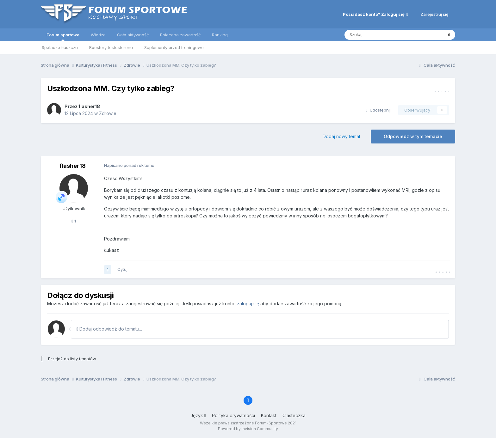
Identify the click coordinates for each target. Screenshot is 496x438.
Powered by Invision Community (248, 428)
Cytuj (122, 269)
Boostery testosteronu (111, 47)
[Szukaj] (378, 35)
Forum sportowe (62, 36)
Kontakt (268, 415)
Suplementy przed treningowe (174, 47)
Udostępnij (378, 110)
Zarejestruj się (434, 14)
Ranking (220, 34)
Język (198, 415)
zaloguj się (248, 303)
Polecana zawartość (180, 34)
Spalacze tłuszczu (60, 47)
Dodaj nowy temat (341, 136)
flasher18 (89, 106)
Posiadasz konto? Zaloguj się (375, 14)
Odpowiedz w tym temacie (413, 136)
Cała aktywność (133, 34)
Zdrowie (107, 113)
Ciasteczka (294, 415)
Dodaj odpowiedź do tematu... (109, 329)
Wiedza (98, 34)
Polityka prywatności (233, 415)
